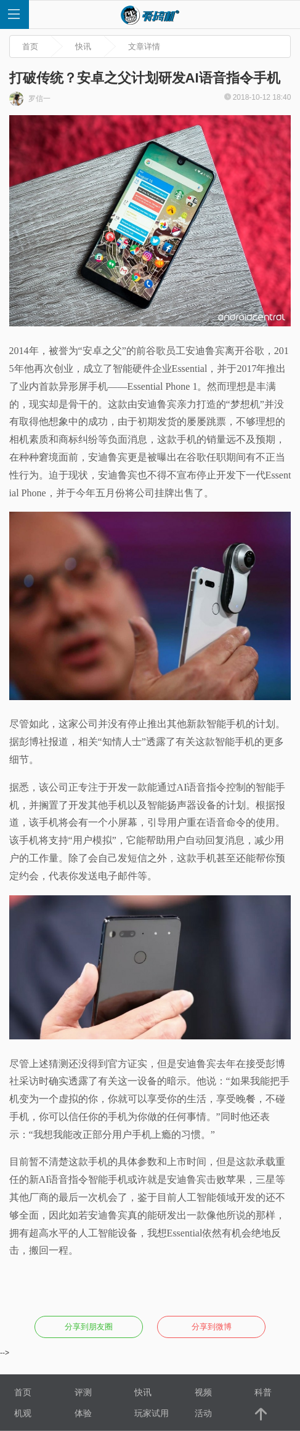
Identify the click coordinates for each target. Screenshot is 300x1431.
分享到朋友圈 (89, 1326)
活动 (203, 1413)
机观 (22, 1413)
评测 (83, 1392)
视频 (203, 1392)
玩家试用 (151, 1413)
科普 (263, 1392)
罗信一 (30, 99)
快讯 (83, 46)
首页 (30, 46)
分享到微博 (212, 1326)
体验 (83, 1413)
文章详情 (144, 46)
